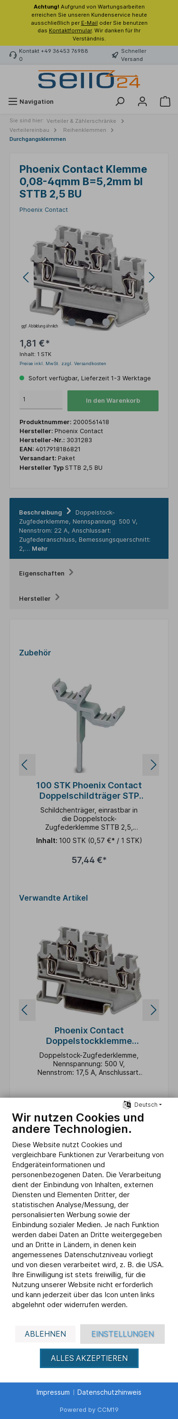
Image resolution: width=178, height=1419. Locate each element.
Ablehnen (45, 1334)
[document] (89, 1217)
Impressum (53, 1392)
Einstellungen (122, 1334)
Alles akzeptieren (89, 1358)
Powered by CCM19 (89, 1409)
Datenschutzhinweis (109, 1392)
